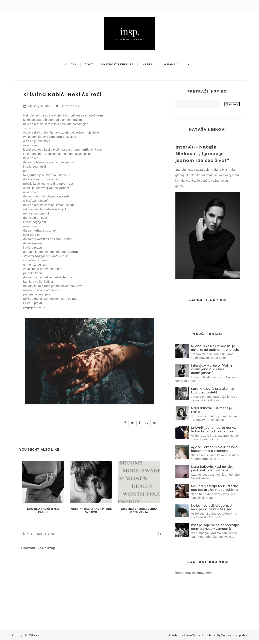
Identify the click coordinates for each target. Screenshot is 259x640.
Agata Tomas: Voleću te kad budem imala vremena (214, 449)
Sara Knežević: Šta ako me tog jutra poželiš (212, 390)
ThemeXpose (192, 635)
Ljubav (70, 64)
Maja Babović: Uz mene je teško (211, 410)
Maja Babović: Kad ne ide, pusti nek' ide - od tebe (212, 468)
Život (89, 64)
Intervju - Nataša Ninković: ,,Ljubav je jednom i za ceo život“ (202, 153)
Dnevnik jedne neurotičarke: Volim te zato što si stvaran (214, 429)
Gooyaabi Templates (234, 635)
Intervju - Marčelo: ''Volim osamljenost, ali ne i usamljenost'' (211, 369)
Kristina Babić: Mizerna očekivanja (139, 510)
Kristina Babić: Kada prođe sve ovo (91, 510)
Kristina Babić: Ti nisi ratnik (43, 510)
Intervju (149, 64)
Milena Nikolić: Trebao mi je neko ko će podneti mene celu (215, 348)
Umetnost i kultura (117, 64)
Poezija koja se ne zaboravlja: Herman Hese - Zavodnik (215, 527)
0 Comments (69, 106)
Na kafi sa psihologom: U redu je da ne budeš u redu (213, 507)
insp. (38, 635)
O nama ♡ (171, 64)
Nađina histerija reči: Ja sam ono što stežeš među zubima (214, 488)
